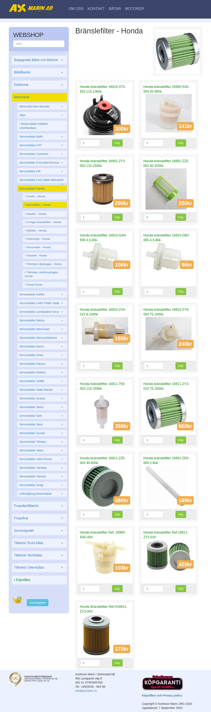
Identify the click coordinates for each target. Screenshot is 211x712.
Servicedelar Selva (42, 407)
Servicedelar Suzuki (42, 433)
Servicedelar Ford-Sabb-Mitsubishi (42, 180)
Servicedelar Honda (42, 189)
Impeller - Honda (36, 213)
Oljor (42, 115)
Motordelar (39, 97)
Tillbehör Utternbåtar (39, 567)
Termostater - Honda (38, 247)
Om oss (76, 9)
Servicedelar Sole (42, 416)
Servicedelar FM (42, 171)
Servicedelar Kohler (42, 294)
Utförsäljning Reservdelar (42, 494)
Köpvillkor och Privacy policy (162, 695)
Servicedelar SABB (42, 381)
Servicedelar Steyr (42, 424)
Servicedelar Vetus (42, 450)
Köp (117, 143)
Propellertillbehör (39, 506)
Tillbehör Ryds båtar (39, 543)
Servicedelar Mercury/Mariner (42, 338)
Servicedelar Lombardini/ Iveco (42, 312)
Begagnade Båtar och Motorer (39, 60)
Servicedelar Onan (42, 355)
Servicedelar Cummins (42, 154)
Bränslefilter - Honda (38, 204)
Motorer (134, 9)
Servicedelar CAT (42, 145)
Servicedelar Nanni (42, 346)
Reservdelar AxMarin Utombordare (33, 126)
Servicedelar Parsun (42, 364)
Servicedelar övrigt (42, 485)
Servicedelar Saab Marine (42, 390)
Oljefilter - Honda (36, 230)
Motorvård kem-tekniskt (42, 106)
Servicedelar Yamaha (42, 468)
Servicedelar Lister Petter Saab (42, 303)
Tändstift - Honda (36, 255)
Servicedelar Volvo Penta (42, 459)
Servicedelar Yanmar (42, 476)
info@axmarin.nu (86, 690)
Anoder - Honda (35, 196)
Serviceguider (39, 530)
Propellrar (39, 518)
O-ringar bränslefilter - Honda (43, 222)
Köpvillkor (23, 580)
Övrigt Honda (34, 284)
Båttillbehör (39, 72)
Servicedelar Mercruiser (42, 329)
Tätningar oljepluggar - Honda (44, 264)
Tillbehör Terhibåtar (39, 555)
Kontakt (96, 9)
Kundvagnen (37, 602)
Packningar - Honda (38, 238)
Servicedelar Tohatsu (42, 442)
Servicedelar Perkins (42, 372)
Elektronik (39, 85)
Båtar (115, 9)
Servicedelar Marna (42, 320)
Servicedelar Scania (42, 398)
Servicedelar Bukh (42, 137)
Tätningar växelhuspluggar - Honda (42, 274)
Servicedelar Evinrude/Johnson (42, 163)
